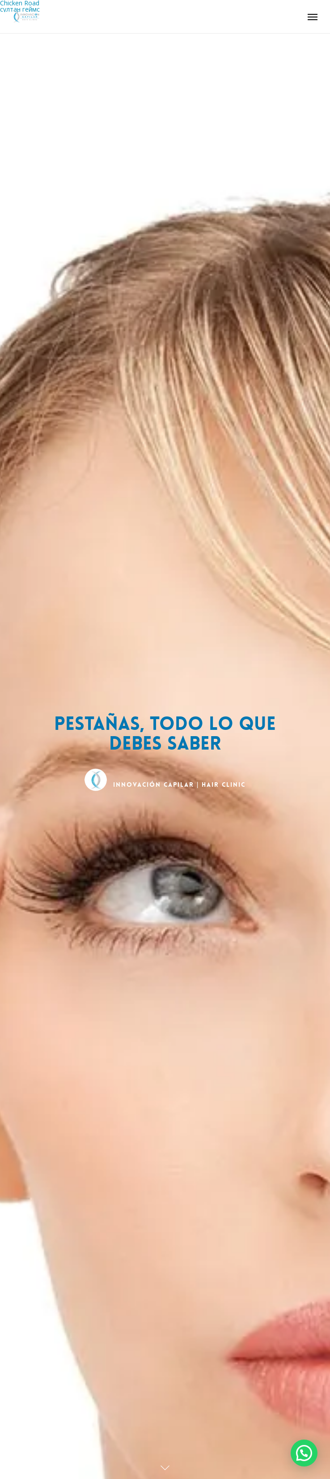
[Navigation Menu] (312, 16)
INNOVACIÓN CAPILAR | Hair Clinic (179, 785)
